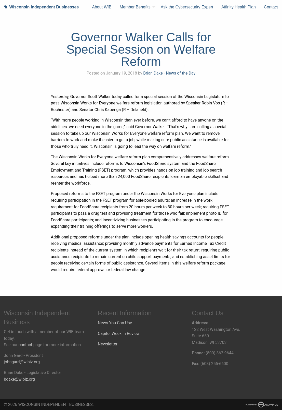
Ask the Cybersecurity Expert (187, 7)
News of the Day (180, 73)
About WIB (101, 7)
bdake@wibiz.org (19, 379)
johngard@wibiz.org (22, 361)
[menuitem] (101, 7)
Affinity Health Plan (238, 7)
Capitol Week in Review (119, 333)
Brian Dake (153, 73)
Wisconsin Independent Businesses (39, 7)
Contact (271, 7)
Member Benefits (135, 7)
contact (25, 344)
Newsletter (107, 344)
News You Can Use (115, 322)
